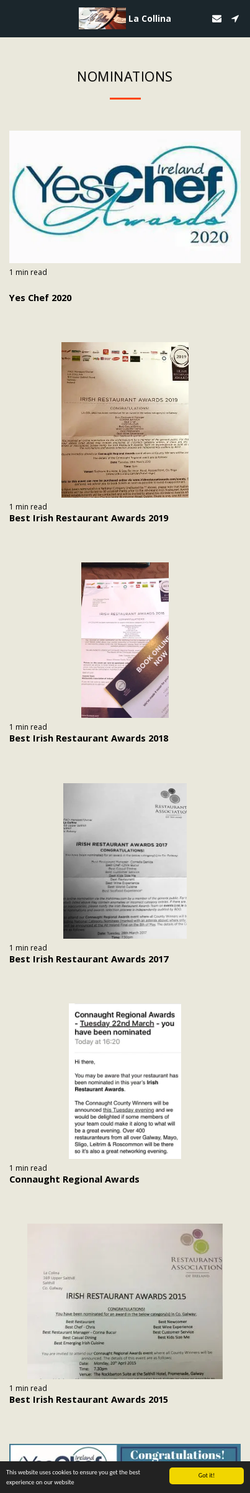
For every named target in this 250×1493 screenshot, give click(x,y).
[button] (13, 17)
